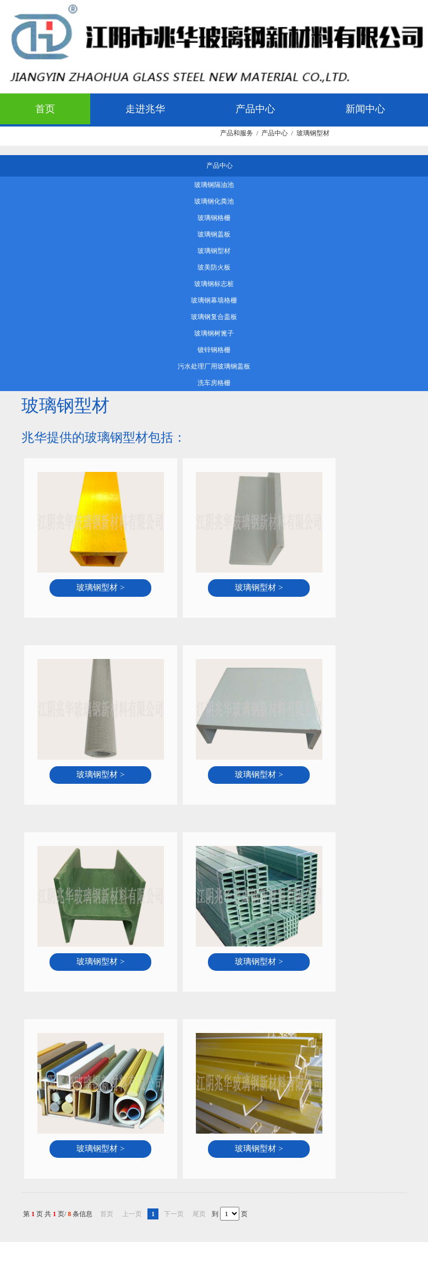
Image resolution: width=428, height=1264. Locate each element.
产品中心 (255, 108)
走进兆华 (145, 108)
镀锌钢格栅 (214, 350)
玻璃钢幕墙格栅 (214, 300)
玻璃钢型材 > (100, 587)
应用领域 (55, 139)
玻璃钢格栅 (214, 218)
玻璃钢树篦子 (214, 333)
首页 (45, 108)
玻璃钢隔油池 (214, 185)
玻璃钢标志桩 (214, 284)
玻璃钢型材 (214, 251)
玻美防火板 (214, 267)
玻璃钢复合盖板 (214, 317)
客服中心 (165, 139)
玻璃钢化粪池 (214, 201)
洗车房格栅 (214, 383)
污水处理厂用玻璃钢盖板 (214, 366)
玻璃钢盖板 (214, 234)
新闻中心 (365, 108)
